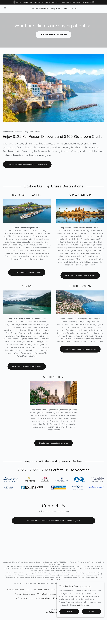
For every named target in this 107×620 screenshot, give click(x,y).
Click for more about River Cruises (27, 272)
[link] (53, 612)
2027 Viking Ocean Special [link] (37, 589)
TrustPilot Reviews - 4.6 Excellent (53, 35)
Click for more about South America (53, 443)
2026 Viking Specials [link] (23, 598)
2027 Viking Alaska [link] (42, 598)
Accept (91, 611)
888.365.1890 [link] (40, 8)
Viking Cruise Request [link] (46, 594)
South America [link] (29, 594)
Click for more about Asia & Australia (80, 275)
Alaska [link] (18, 594)
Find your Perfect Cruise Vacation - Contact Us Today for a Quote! (53, 520)
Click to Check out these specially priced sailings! (27, 164)
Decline (69, 611)
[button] (10, 8)
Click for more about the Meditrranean (80, 349)
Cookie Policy (82, 605)
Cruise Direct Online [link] (15, 589)
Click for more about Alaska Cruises (26, 366)
